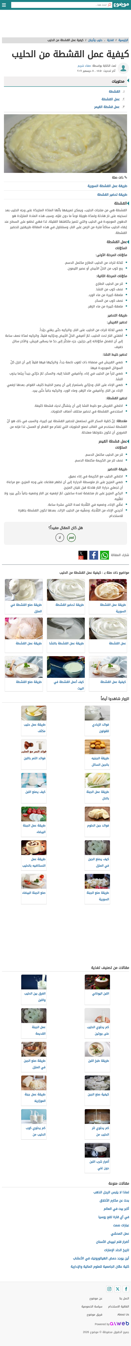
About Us (123, 1314)
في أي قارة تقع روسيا (113, 1217)
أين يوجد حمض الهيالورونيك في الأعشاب (101, 1258)
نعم (71, 537)
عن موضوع (95, 1298)
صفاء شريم (84, 65)
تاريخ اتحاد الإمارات (116, 1250)
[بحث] (109, 5)
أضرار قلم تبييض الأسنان (112, 1242)
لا (60, 537)
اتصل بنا (124, 1298)
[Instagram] (109, 1289)
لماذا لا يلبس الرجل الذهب (111, 1192)
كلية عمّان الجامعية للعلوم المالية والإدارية (100, 1267)
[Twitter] (117, 1289)
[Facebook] (126, 1289)
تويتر (82, 555)
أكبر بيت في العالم (116, 1209)
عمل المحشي (120, 1234)
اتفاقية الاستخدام (118, 1306)
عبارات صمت (121, 1225)
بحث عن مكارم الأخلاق (114, 1200)
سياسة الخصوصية (91, 1306)
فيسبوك (93, 555)
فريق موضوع (94, 1314)
